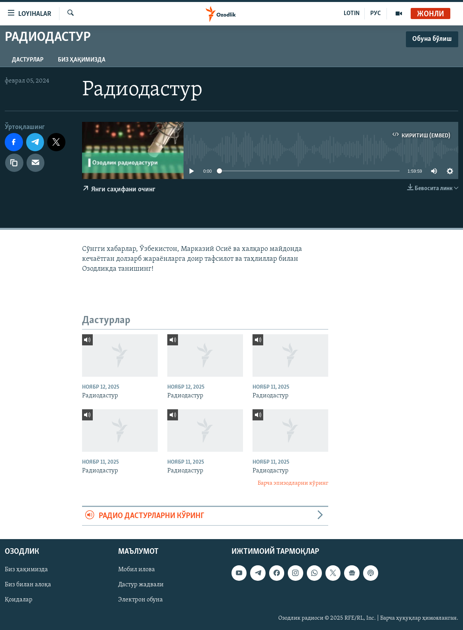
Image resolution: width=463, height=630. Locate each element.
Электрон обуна (140, 600)
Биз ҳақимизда (81, 60)
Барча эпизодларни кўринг (293, 483)
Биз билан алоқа (28, 585)
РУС (375, 13)
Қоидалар (19, 600)
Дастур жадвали (141, 585)
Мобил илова (136, 570)
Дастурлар (28, 60)
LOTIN (352, 13)
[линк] (14, 163)
